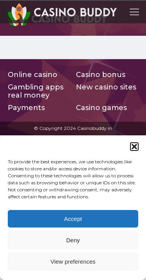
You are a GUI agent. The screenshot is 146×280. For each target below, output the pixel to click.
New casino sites (106, 87)
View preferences (73, 261)
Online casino (32, 75)
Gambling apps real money (35, 91)
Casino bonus (100, 75)
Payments (26, 108)
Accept (73, 218)
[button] (134, 146)
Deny (73, 240)
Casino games (101, 108)
